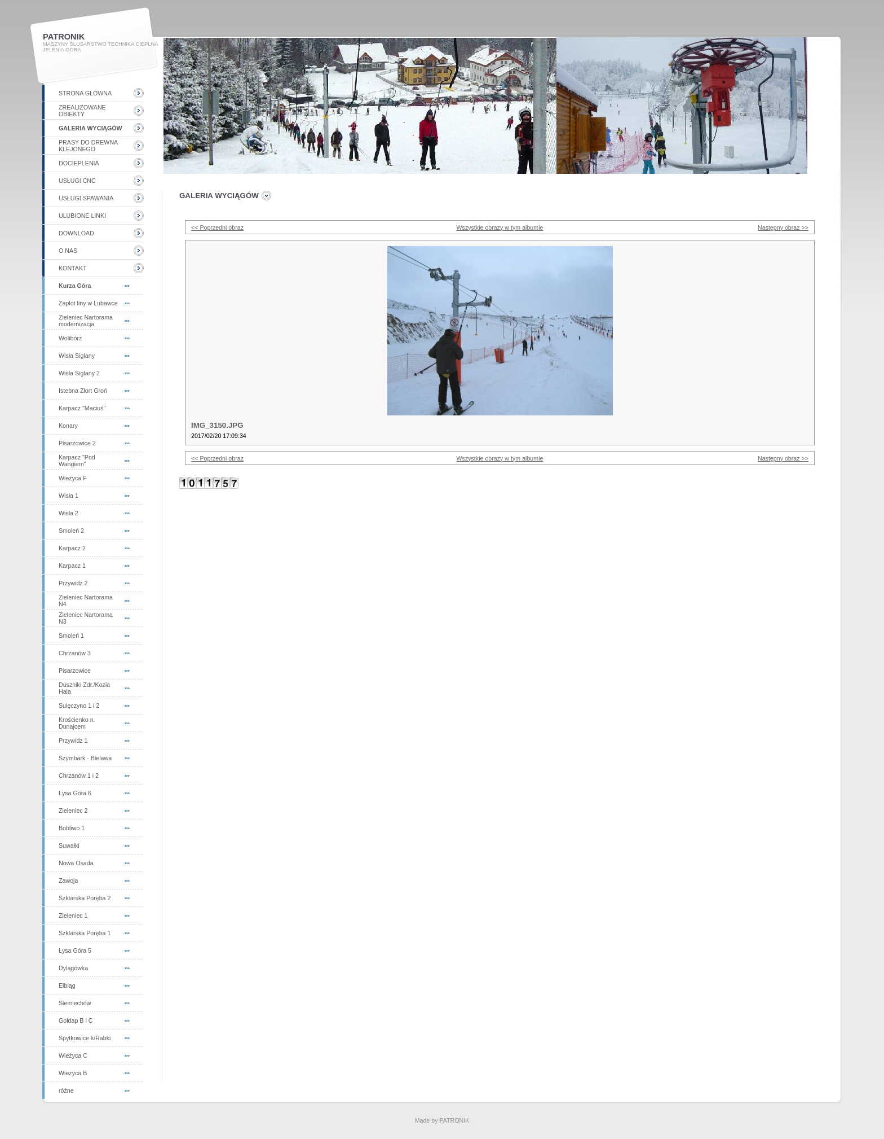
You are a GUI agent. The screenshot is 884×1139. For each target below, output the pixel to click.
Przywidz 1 (73, 740)
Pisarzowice (75, 670)
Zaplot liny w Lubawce (88, 303)
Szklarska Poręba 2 (85, 898)
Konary (68, 425)
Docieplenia (79, 163)
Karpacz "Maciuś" (82, 408)
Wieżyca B (73, 1073)
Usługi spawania (86, 198)
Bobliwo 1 (72, 828)
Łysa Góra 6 (75, 793)
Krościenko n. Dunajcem (77, 723)
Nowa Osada (76, 863)
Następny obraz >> (783, 227)
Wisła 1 (68, 495)
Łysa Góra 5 (75, 950)
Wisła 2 (68, 513)
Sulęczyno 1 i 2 (79, 705)
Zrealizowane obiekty (82, 110)
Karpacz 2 (72, 548)
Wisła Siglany (77, 355)
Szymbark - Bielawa (85, 758)
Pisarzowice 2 (77, 443)
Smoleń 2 (71, 530)
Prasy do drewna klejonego (88, 145)
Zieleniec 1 (73, 915)
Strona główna (85, 93)
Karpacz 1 (72, 565)
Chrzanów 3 (75, 653)
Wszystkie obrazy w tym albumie (500, 227)
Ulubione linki (82, 215)
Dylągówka (73, 968)
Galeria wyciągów (90, 128)
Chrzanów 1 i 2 (79, 775)
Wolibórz (70, 338)
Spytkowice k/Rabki (85, 1038)
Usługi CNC (77, 180)
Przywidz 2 (73, 583)
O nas (68, 250)
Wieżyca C (73, 1055)
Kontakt (73, 268)
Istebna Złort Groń (83, 390)
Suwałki (69, 845)
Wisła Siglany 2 (79, 373)
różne (66, 1090)
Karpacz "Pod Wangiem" (77, 460)
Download (76, 233)
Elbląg (67, 985)
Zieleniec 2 (73, 810)
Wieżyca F (73, 478)
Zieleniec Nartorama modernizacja (86, 320)
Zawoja (68, 880)
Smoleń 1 (71, 635)
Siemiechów (75, 1003)
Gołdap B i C (75, 1020)
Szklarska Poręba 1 (85, 933)
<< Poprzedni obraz (217, 227)
